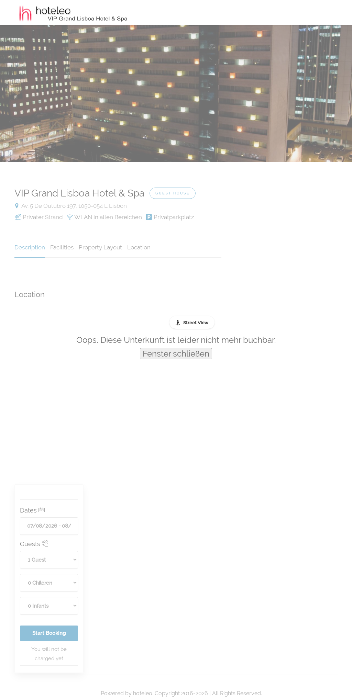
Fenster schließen (176, 354)
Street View (195, 322)
